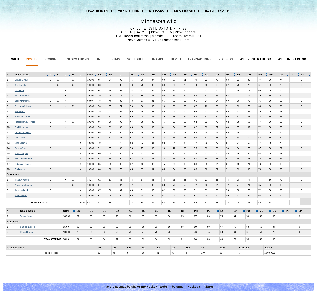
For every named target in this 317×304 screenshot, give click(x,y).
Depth (176, 59)
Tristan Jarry (26, 216)
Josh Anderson (22, 95)
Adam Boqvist (21, 153)
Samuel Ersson (27, 227)
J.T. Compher (21, 85)
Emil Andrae (20, 169)
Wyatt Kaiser (21, 195)
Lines (100, 59)
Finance (157, 59)
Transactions (199, 59)
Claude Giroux (21, 80)
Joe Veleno (20, 111)
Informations (77, 59)
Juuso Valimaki (22, 190)
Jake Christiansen (23, 158)
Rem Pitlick (20, 137)
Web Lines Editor (292, 59)
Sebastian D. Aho (23, 164)
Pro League (184, 11)
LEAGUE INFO (97, 11)
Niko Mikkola (21, 143)
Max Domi (19, 90)
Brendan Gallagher (24, 106)
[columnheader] (10, 74)
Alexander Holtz (22, 116)
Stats (115, 59)
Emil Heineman (22, 127)
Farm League (217, 11)
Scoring (51, 59)
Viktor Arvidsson (22, 179)
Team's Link (128, 11)
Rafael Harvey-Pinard (25, 122)
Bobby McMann (22, 101)
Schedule (135, 59)
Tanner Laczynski (23, 132)
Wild (15, 59)
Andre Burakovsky (23, 185)
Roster (32, 59)
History (156, 11)
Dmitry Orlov (20, 148)
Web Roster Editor (255, 59)
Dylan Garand (27, 232)
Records (225, 59)
